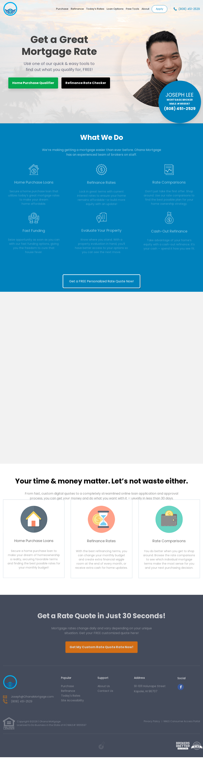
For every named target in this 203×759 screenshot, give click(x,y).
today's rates (70, 697)
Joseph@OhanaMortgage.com (32, 698)
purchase (67, 688)
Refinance (77, 9)
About (145, 9)
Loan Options (115, 9)
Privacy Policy (152, 723)
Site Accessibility (72, 702)
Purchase (62, 9)
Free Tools (132, 9)
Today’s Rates (95, 9)
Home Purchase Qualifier (33, 83)
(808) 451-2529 (189, 9)
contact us (105, 692)
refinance (68, 692)
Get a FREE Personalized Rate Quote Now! (101, 460)
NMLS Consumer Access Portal (182, 723)
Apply (159, 8)
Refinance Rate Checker (86, 83)
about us (104, 688)
